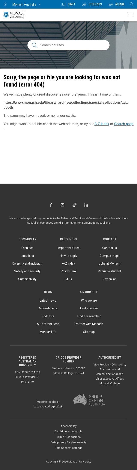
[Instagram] (62, 205)
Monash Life (48, 332)
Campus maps (109, 255)
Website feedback (47, 401)
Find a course (89, 308)
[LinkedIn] (86, 205)
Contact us (109, 248)
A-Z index (102, 124)
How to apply (68, 255)
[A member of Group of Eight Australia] (89, 400)
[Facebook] (50, 205)
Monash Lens (48, 308)
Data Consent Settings (68, 447)
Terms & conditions (69, 437)
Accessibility (69, 426)
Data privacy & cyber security (68, 442)
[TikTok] (74, 205)
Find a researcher (89, 316)
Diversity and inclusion (27, 263)
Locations (27, 255)
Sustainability (27, 279)
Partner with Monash (89, 324)
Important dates (69, 248)
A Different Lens (48, 324)
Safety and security (27, 271)
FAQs (68, 279)
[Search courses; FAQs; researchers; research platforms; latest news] (68, 45)
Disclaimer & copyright (68, 431)
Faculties (27, 248)
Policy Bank (68, 271)
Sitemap (89, 332)
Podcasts (48, 316)
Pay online (110, 279)
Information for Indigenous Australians (86, 222)
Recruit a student (109, 271)
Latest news (48, 300)
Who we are (89, 300)
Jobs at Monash (109, 263)
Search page (124, 124)
